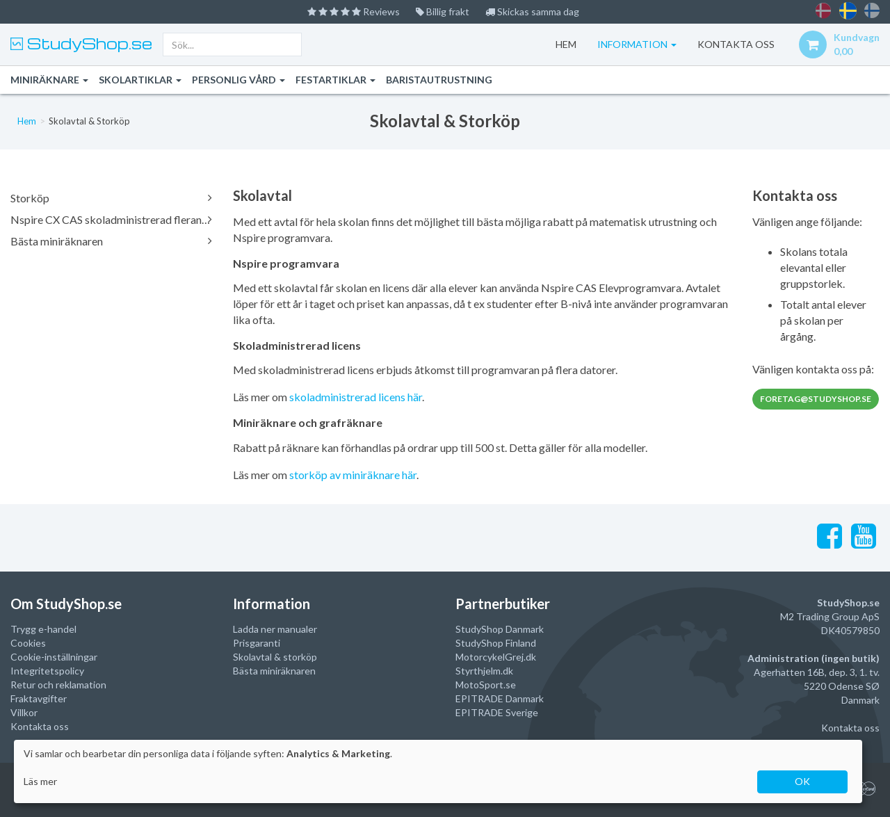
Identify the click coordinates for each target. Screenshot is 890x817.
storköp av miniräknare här (352, 474)
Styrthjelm (478, 671)
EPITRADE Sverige (496, 712)
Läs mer (40, 781)
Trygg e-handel (43, 629)
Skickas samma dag (532, 11)
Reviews (353, 11)
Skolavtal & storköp (275, 657)
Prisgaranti (256, 643)
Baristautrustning (439, 80)
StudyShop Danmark (499, 629)
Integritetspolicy (47, 671)
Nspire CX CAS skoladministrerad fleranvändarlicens (111, 219)
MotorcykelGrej (489, 657)
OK (802, 781)
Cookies (28, 643)
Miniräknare (49, 80)
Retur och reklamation (58, 684)
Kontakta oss (39, 726)
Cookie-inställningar (53, 657)
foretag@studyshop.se (815, 399)
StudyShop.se (87, 43)
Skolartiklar (140, 80)
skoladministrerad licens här (355, 396)
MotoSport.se (485, 684)
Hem (566, 44)
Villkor (24, 712)
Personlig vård (238, 80)
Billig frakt (442, 11)
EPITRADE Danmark (499, 698)
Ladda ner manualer (275, 629)
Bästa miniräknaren (111, 241)
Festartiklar (335, 80)
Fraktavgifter (38, 698)
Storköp (111, 197)
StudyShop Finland (495, 643)
